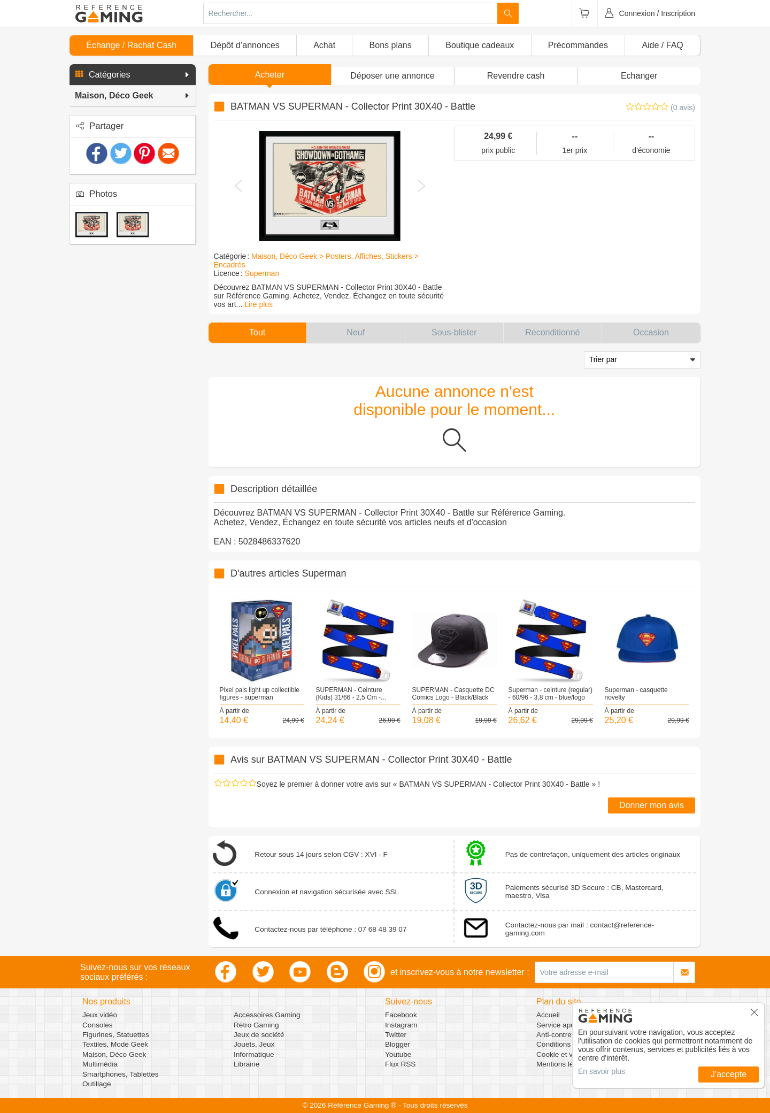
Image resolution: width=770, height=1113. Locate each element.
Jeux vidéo (99, 1015)
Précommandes (578, 45)
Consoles (97, 1025)
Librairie (246, 1064)
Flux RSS (400, 1064)
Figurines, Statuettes (115, 1035)
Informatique (254, 1054)
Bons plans (390, 45)
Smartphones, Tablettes (120, 1074)
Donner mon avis (651, 805)
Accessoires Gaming (267, 1015)
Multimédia (100, 1064)
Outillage (96, 1084)
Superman (262, 273)
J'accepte (728, 1074)
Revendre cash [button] (516, 75)
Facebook (401, 1015)
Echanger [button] (639, 75)
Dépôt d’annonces (245, 45)
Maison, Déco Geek (114, 1054)
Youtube (398, 1054)
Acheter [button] (269, 74)
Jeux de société (259, 1035)
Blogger (397, 1044)
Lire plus (258, 304)
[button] (133, 75)
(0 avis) (683, 107)
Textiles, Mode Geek (115, 1044)
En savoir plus (601, 1071)
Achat (324, 45)
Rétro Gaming (256, 1025)
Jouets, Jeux (254, 1044)
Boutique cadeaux (479, 45)
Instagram (401, 1025)
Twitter (395, 1035)
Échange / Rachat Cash (131, 45)
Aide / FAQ (662, 45)
